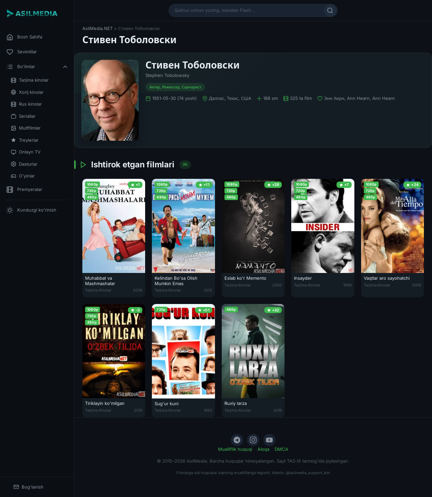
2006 (137, 290)
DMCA (281, 449)
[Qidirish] (330, 10)
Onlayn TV (25, 152)
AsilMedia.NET (97, 28)
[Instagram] (253, 440)
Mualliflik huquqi (235, 449)
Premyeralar (24, 189)
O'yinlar (23, 176)
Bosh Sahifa (24, 37)
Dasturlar (24, 164)
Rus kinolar (26, 104)
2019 (277, 410)
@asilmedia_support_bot (308, 472)
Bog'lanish (29, 487)
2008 (416, 285)
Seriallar (23, 116)
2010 (138, 410)
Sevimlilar (21, 52)
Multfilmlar (25, 128)
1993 (208, 410)
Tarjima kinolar (30, 80)
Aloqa (263, 449)
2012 (208, 290)
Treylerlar (24, 140)
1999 (347, 285)
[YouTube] (269, 440)
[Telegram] (237, 440)
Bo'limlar (37, 66)
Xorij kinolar (27, 92)
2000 (277, 285)
